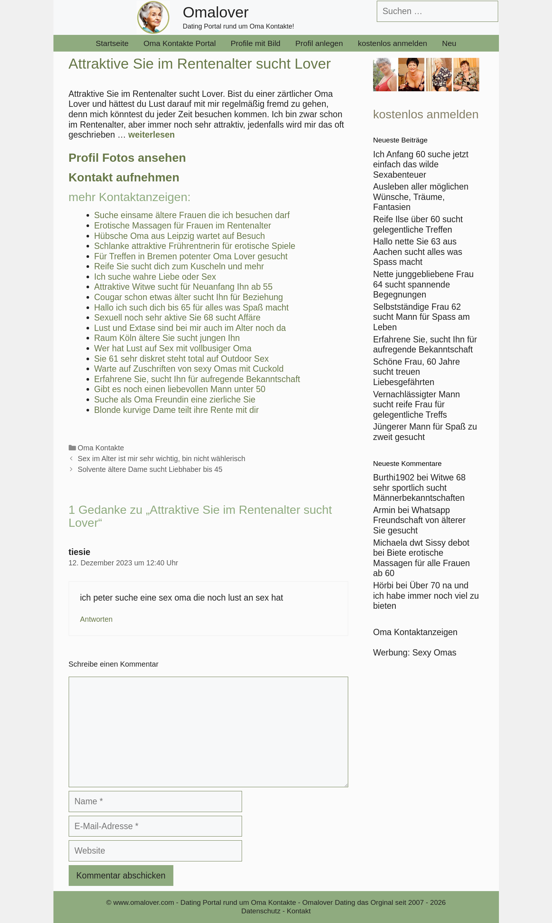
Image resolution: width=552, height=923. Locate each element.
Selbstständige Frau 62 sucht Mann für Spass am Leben (421, 317)
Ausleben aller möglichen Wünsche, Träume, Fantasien (420, 197)
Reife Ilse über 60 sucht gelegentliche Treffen (418, 224)
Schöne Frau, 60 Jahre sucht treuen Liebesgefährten (416, 372)
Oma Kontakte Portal (179, 43)
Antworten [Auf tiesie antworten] (96, 619)
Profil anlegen (319, 43)
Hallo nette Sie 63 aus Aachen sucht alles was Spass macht (417, 252)
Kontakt (299, 911)
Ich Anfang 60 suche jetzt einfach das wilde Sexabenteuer (420, 165)
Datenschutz (261, 911)
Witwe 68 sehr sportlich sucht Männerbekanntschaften (419, 488)
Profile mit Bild (255, 43)
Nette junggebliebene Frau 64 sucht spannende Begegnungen (423, 284)
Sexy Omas (434, 652)
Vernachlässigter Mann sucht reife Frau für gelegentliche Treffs (416, 405)
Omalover (216, 12)
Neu (449, 43)
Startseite (112, 43)
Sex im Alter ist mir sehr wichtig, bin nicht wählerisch (161, 458)
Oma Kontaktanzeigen (415, 632)
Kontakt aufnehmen (124, 177)
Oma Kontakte (101, 448)
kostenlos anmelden (392, 43)
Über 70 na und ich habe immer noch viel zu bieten (426, 596)
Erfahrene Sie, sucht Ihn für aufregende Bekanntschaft (425, 345)
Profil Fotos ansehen (127, 157)
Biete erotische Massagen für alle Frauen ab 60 (421, 563)
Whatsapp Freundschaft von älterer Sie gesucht (419, 520)
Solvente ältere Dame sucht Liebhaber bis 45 (150, 469)
